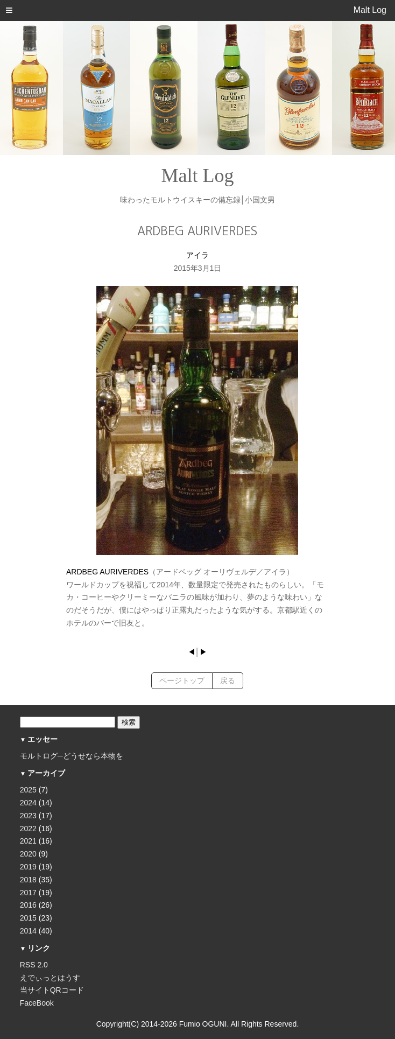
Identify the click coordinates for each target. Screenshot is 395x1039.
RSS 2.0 (34, 964)
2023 (28, 815)
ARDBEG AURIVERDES (107, 571)
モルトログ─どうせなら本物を (71, 756)
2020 (28, 854)
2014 (28, 930)
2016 (28, 905)
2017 (28, 892)
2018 (28, 879)
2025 (28, 789)
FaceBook (37, 1003)
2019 (28, 866)
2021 (28, 841)
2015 (28, 918)
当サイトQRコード (52, 990)
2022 (28, 828)
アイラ (197, 255)
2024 (28, 802)
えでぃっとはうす (50, 977)
